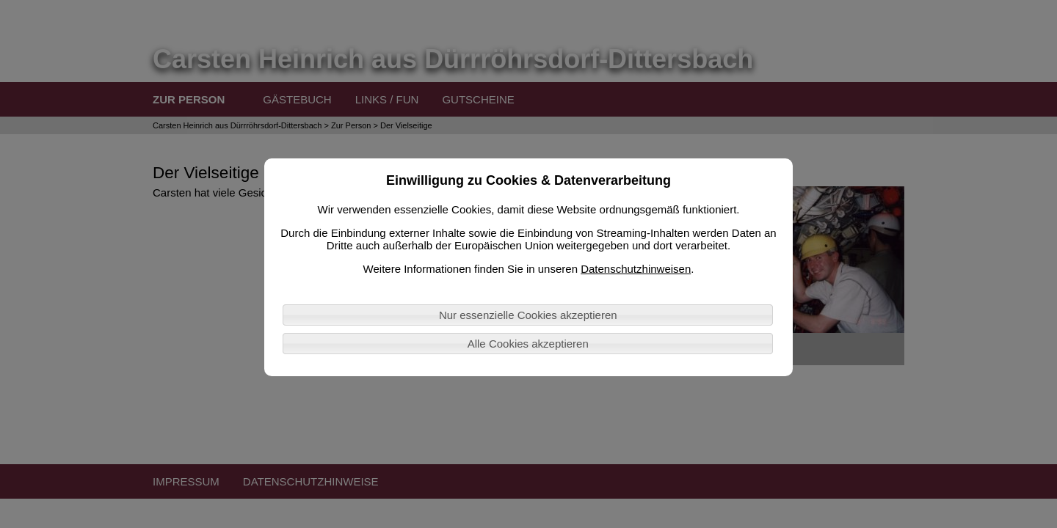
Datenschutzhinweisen (636, 269)
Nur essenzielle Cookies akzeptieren (528, 315)
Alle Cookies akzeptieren (528, 343)
